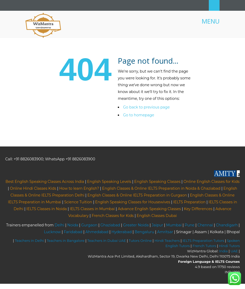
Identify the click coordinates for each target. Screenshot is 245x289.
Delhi (59, 225)
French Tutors (204, 246)
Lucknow (52, 232)
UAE (234, 251)
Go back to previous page (146, 107)
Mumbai (174, 225)
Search (214, 5)
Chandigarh (227, 225)
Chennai (205, 225)
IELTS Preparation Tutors (203, 240)
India (223, 251)
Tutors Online (140, 240)
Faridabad (73, 232)
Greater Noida (136, 225)
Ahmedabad (96, 232)
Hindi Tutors (229, 246)
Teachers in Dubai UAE (106, 240)
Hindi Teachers (167, 240)
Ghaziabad (110, 225)
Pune (189, 225)
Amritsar (165, 232)
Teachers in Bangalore (65, 240)
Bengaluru (144, 232)
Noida (72, 225)
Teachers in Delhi (29, 240)
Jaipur (157, 225)
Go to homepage (138, 115)
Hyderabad (121, 232)
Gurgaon (89, 225)
